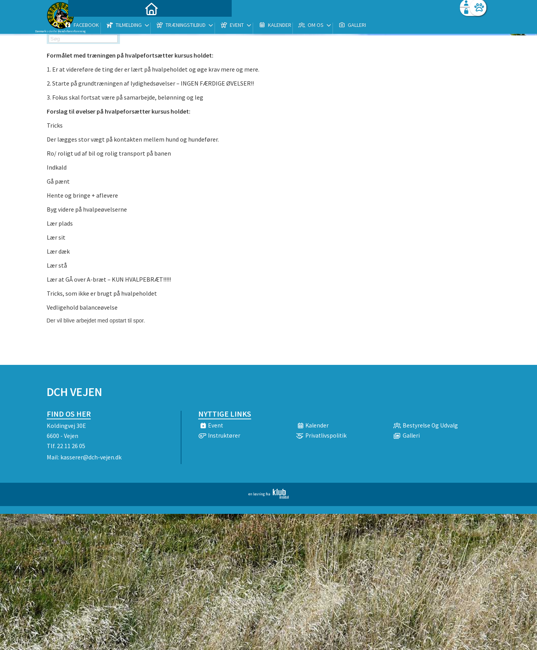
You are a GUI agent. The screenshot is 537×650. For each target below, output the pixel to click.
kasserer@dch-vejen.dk (90, 457)
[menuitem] (95, 26)
